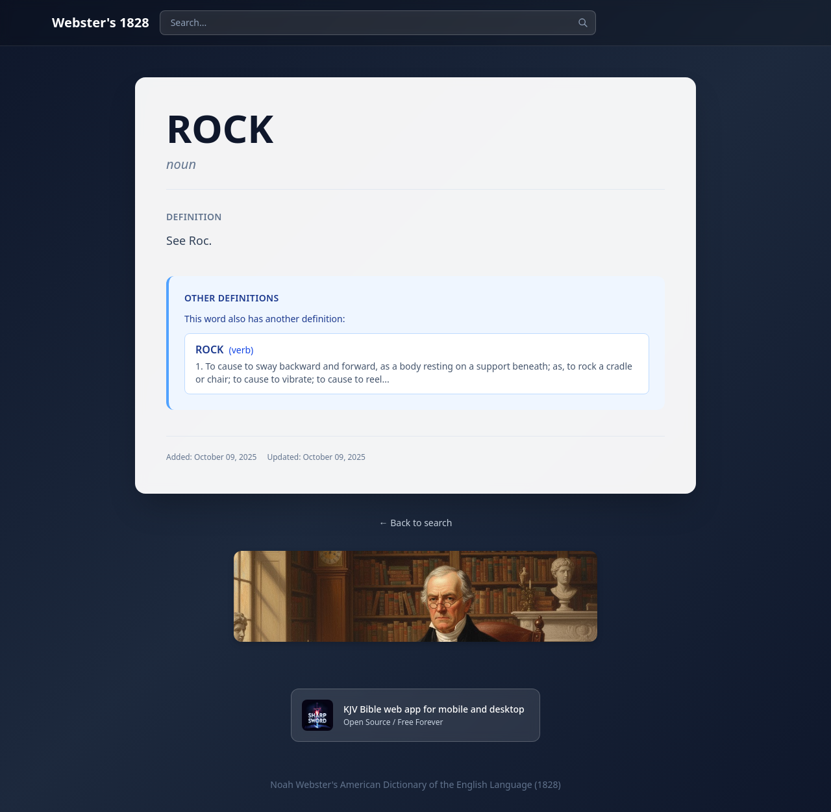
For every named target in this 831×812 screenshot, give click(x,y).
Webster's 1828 (100, 22)
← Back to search (416, 522)
